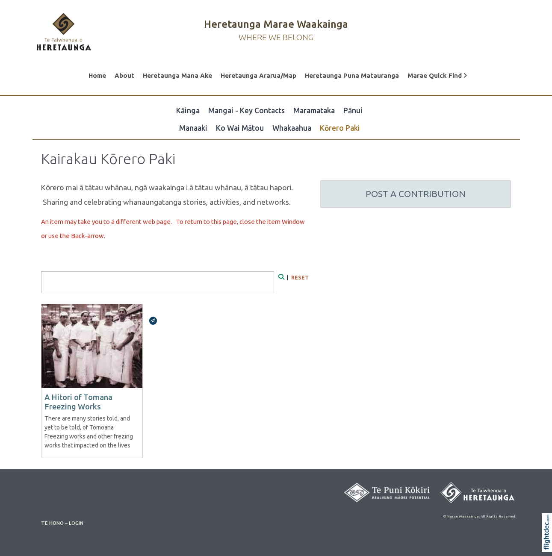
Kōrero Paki (340, 128)
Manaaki (193, 128)
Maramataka (314, 110)
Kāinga (188, 110)
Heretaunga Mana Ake (177, 75)
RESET (300, 277)
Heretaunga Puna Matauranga (352, 75)
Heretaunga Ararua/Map (258, 75)
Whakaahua (291, 128)
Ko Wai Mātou (240, 128)
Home (97, 75)
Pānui (353, 110)
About (124, 75)
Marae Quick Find (437, 75)
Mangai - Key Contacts (246, 110)
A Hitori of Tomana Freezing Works (78, 402)
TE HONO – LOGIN (62, 523)
